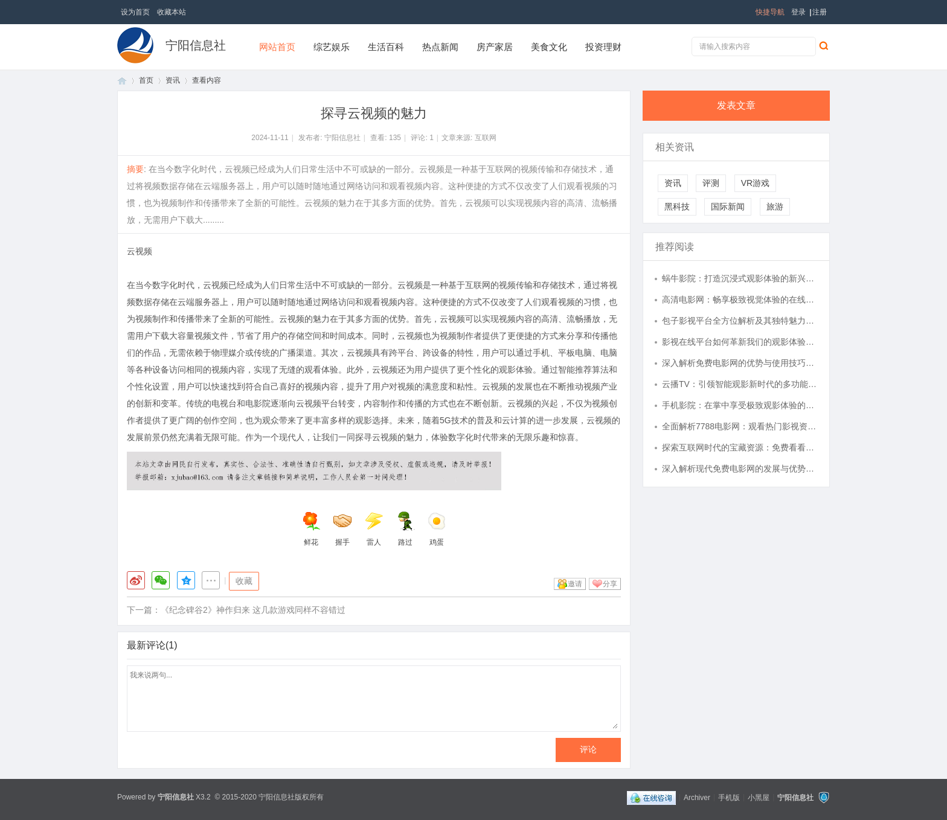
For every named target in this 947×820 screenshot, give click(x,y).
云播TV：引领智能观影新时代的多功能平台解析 (740, 384)
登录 (798, 12)
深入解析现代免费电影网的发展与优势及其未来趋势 (740, 468)
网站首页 (277, 47)
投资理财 (603, 47)
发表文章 (736, 105)
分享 (610, 584)
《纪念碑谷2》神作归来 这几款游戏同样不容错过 (253, 610)
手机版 (729, 797)
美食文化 (549, 47)
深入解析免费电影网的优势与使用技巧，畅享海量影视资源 (740, 363)
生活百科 (386, 47)
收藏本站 (171, 12)
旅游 (774, 206)
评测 (710, 183)
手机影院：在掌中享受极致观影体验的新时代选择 (740, 405)
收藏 (244, 581)
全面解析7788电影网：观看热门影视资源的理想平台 (740, 426)
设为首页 (135, 12)
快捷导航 (770, 12)
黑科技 (677, 206)
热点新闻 (440, 47)
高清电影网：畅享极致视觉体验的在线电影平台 (740, 299)
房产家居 (495, 47)
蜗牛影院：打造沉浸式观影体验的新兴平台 (740, 278)
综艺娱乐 (331, 47)
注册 (819, 12)
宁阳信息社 (195, 45)
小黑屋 (758, 797)
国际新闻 (728, 206)
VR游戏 (755, 183)
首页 (122, 80)
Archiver (697, 797)
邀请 (575, 584)
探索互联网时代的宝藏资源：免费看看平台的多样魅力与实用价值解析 (740, 447)
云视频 (139, 251)
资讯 (172, 80)
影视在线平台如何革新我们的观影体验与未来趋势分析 (740, 342)
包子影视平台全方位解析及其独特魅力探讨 (740, 320)
